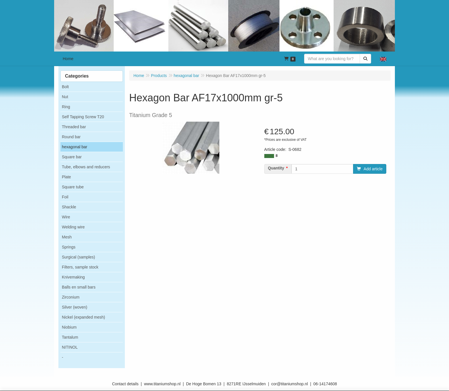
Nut (65, 96)
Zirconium (70, 297)
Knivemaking (73, 277)
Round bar (71, 137)
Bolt (65, 86)
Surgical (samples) (78, 257)
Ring (66, 106)
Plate (66, 177)
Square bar (72, 157)
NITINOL (70, 347)
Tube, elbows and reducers (86, 167)
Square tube (73, 187)
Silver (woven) (74, 307)
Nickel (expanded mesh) (83, 317)
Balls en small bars (79, 287)
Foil (65, 197)
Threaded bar (74, 127)
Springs (68, 247)
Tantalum (70, 337)
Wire (66, 217)
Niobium (69, 327)
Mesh (67, 237)
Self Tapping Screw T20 (83, 116)
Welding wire (73, 227)
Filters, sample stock (80, 267)
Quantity (276, 168)
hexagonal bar (74, 147)
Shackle (69, 207)
